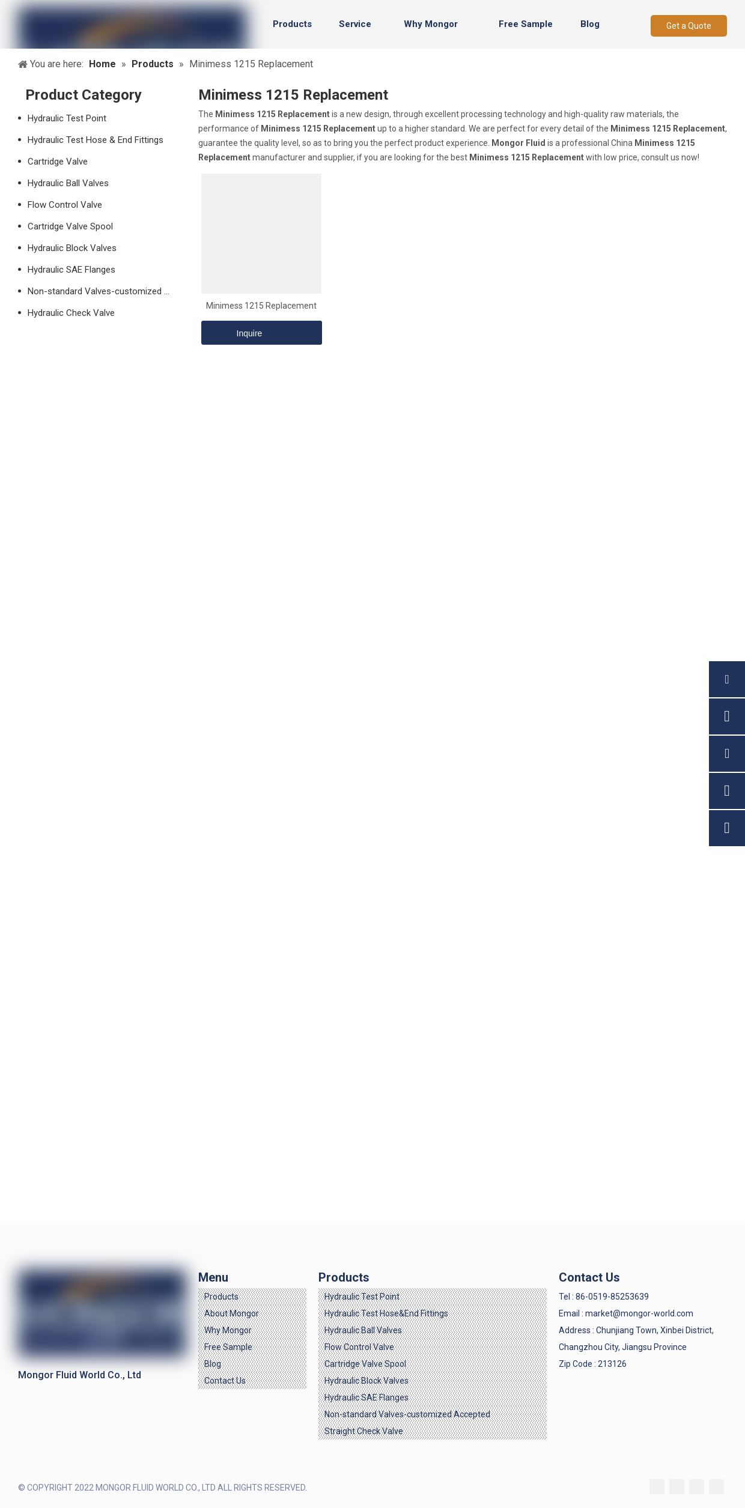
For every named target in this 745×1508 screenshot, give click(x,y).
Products (221, 1296)
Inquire (231, 333)
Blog (212, 1364)
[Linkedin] (676, 1486)
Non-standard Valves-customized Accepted (107, 291)
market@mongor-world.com (639, 1313)
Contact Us (225, 1380)
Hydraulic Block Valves (72, 248)
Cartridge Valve (58, 161)
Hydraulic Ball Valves (68, 183)
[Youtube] (716, 1486)
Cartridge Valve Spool (70, 226)
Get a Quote (688, 26)
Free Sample (228, 1347)
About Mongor (231, 1313)
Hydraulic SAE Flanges (71, 269)
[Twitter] (696, 1486)
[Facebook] (656, 1486)
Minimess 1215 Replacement (261, 305)
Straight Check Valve (363, 1431)
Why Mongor (228, 1330)
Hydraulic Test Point (67, 118)
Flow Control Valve (65, 204)
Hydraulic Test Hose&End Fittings (386, 1313)
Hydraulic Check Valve (71, 312)
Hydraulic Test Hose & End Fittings (95, 140)
